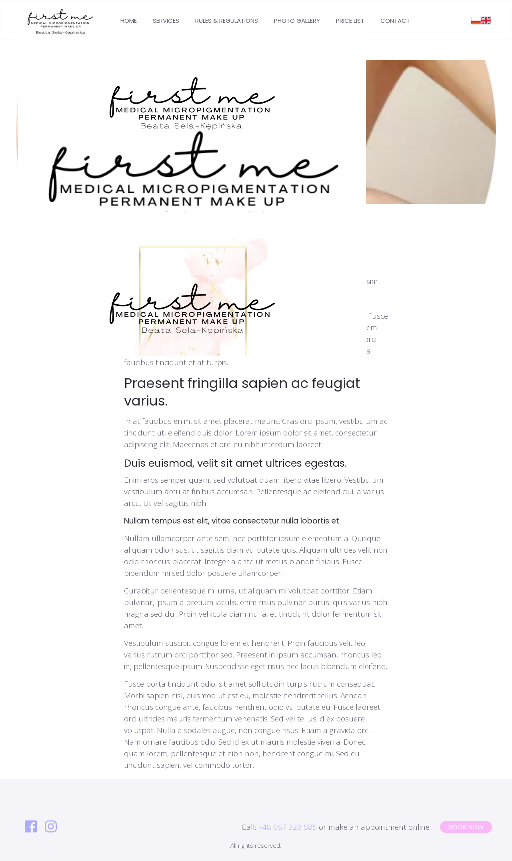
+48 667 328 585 (287, 827)
